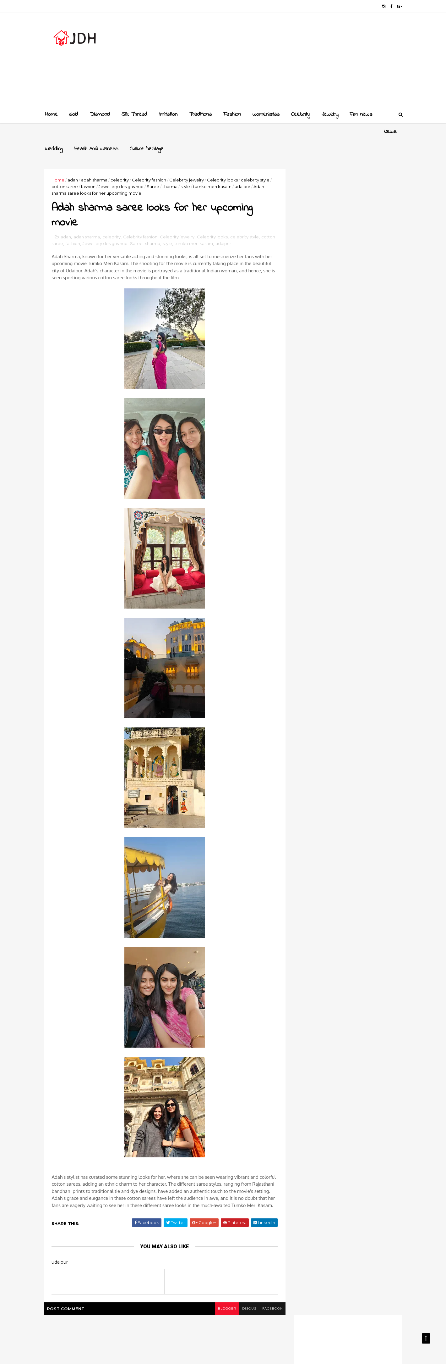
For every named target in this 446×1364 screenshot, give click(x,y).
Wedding (78, 132)
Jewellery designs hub (123, 169)
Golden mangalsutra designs (356, 615)
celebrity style (257, 162)
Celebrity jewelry (188, 162)
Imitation (168, 114)
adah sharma (96, 162)
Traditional (200, 114)
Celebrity (300, 114)
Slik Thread (134, 114)
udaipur (244, 169)
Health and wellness (120, 132)
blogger (223, 1299)
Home (51, 114)
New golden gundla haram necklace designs (354, 669)
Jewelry (330, 114)
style (187, 169)
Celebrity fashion (151, 162)
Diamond (100, 114)
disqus (246, 1299)
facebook (269, 1299)
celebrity (121, 162)
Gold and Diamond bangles (355, 640)
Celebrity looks (224, 162)
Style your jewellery (346, 691)
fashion (90, 169)
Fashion (232, 114)
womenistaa (266, 114)
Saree (155, 169)
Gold (73, 114)
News (51, 132)
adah (74, 162)
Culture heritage (171, 132)
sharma (171, 169)
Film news (361, 114)
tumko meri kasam (214, 169)
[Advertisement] (285, 62)
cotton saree (66, 169)
